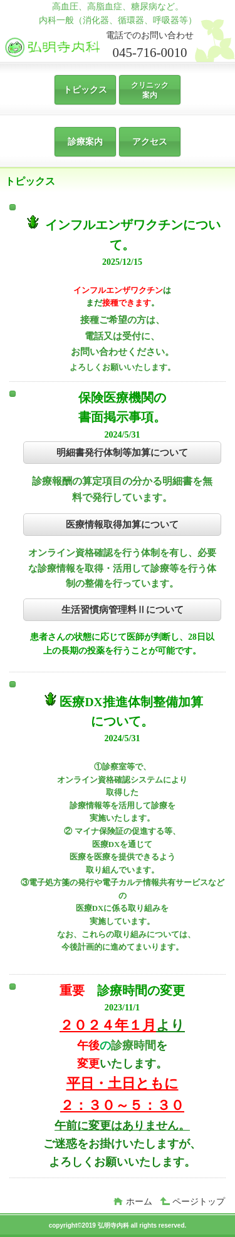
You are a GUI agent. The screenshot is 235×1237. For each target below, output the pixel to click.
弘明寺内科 (99, 47)
